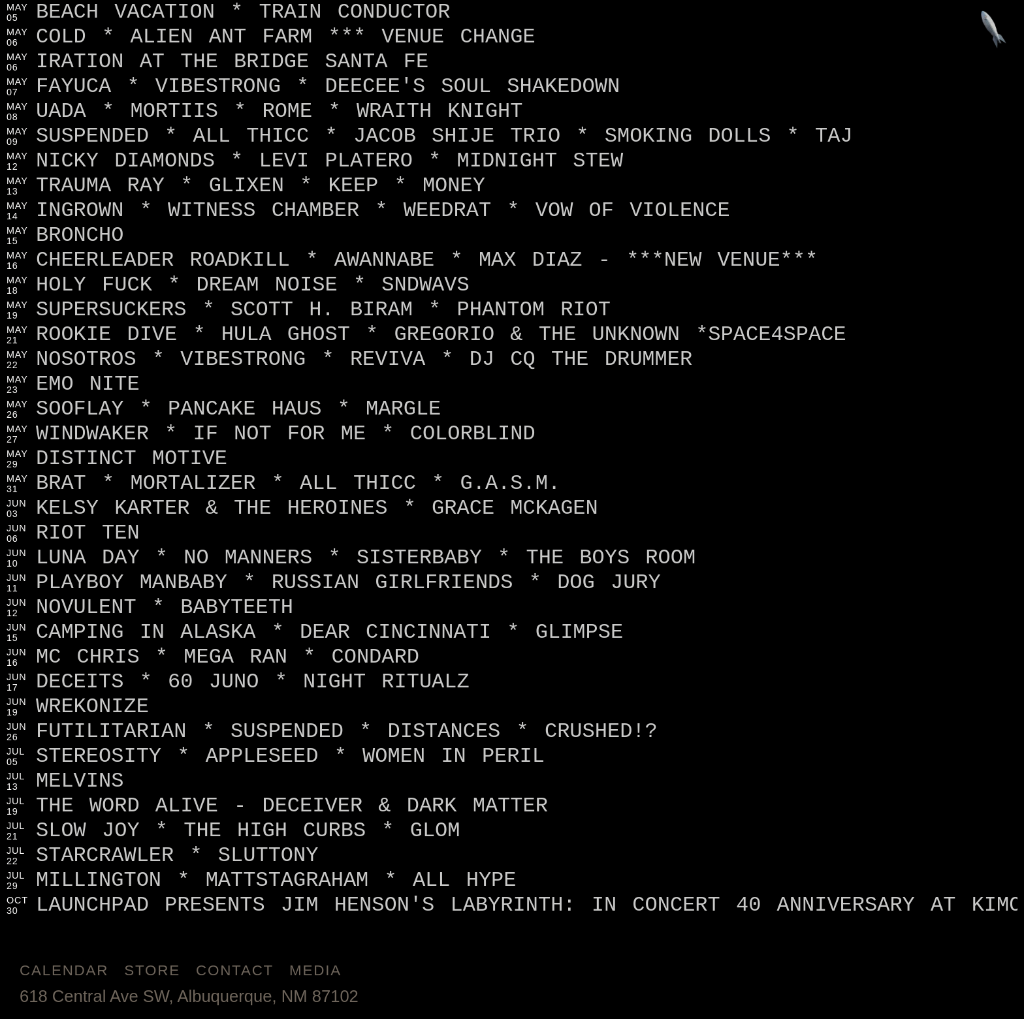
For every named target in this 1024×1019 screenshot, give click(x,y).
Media (315, 970)
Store (152, 970)
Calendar (64, 970)
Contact (235, 970)
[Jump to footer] (994, 30)
